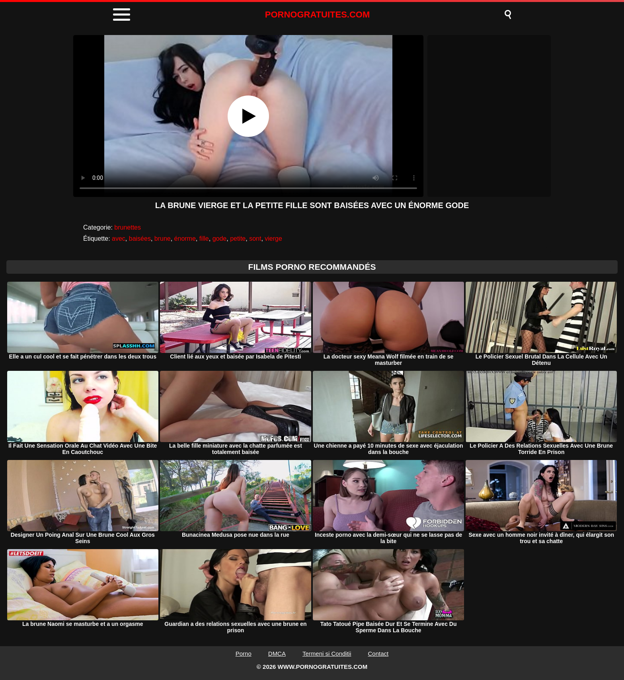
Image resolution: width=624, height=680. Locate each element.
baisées (140, 238)
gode (220, 238)
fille (204, 238)
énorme (185, 238)
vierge (273, 238)
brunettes (127, 227)
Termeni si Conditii (326, 653)
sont (255, 238)
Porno (244, 653)
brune (162, 238)
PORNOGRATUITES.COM (317, 14)
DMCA (277, 653)
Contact (378, 653)
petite (238, 238)
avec (118, 238)
